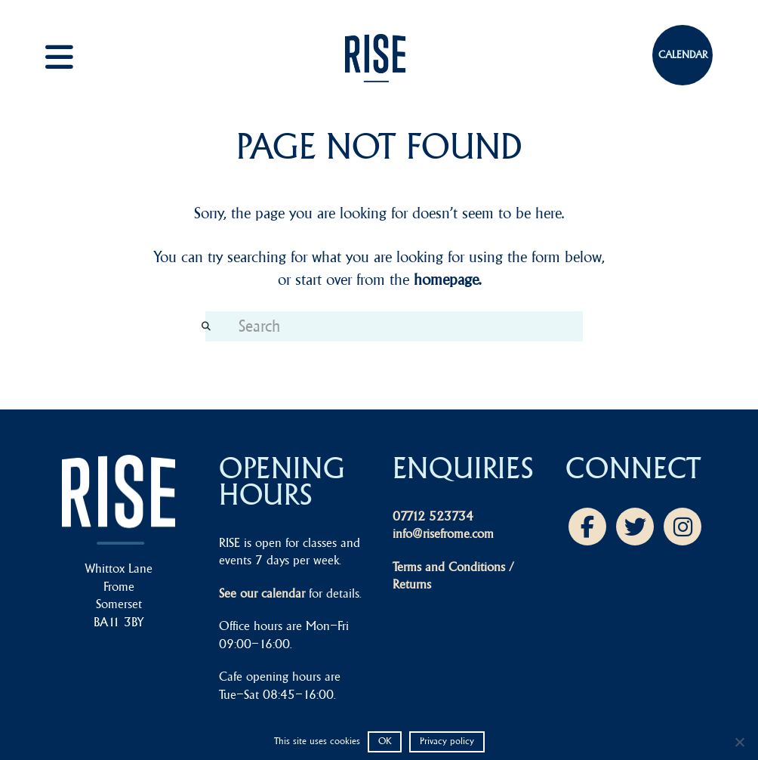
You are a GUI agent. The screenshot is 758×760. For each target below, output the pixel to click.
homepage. (447, 279)
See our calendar (262, 593)
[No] (739, 741)
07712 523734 (433, 516)
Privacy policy (447, 740)
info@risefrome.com (443, 533)
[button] (75, 57)
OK (384, 740)
